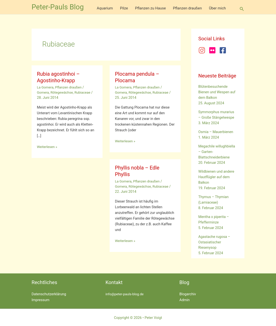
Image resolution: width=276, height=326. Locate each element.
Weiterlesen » (47, 147)
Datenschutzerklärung (49, 294)
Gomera (43, 92)
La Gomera (45, 87)
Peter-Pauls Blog (58, 7)
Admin (184, 299)
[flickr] (213, 50)
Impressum (40, 299)
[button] (241, 9)
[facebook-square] (223, 50)
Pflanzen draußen (69, 87)
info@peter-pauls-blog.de (125, 294)
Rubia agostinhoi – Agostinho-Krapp (59, 77)
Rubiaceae (84, 92)
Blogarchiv (187, 294)
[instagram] (203, 50)
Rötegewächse (62, 92)
